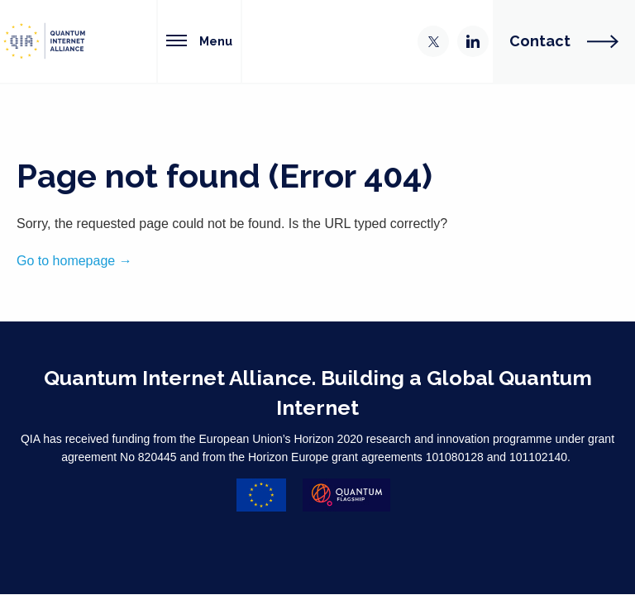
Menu (199, 41)
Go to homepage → (74, 261)
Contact (563, 41)
